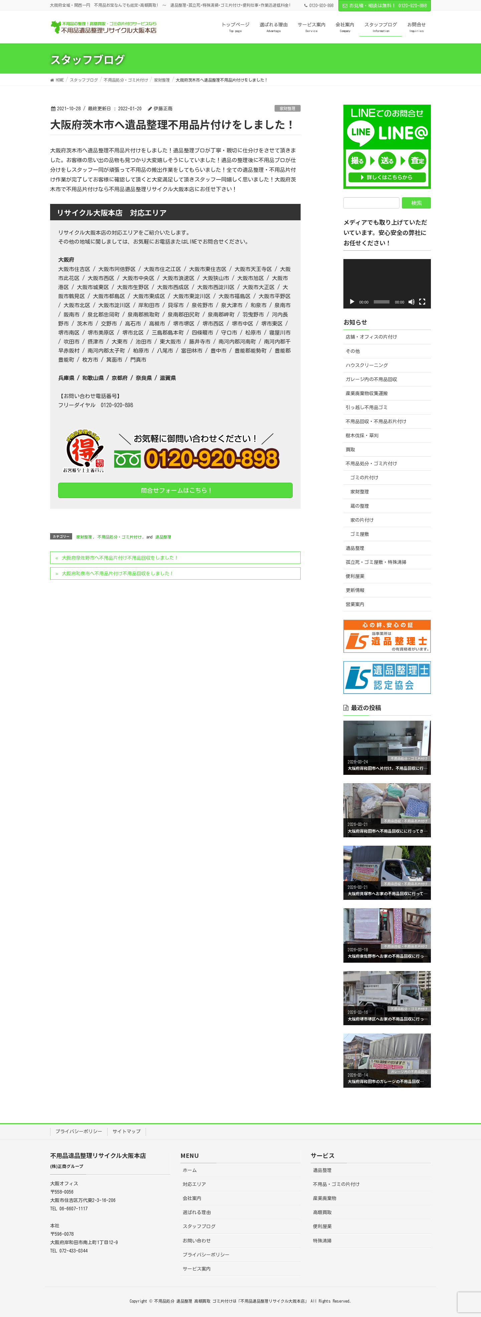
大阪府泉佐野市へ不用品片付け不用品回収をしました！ (120, 558)
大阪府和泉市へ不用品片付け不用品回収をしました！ (118, 573)
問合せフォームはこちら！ (175, 490)
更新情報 (355, 590)
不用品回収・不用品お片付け (376, 421)
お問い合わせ (197, 1240)
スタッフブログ (199, 1226)
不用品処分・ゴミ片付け (120, 537)
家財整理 (288, 108)
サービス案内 (197, 1269)
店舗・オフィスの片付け (371, 337)
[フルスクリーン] (422, 301)
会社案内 (192, 1198)
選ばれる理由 (197, 1212)
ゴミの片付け (364, 477)
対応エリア (194, 1184)
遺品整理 (163, 537)
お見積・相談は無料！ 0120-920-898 (385, 5)
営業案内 (355, 604)
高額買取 (322, 1212)
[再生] (352, 301)
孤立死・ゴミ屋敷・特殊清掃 (376, 562)
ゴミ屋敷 (359, 534)
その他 (353, 351)
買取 (350, 449)
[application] (387, 284)
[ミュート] (411, 301)
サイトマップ (127, 1131)
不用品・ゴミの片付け (336, 1184)
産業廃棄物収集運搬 (367, 393)
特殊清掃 (322, 1240)
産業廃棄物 (324, 1198)
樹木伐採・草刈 (362, 435)
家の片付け (362, 520)
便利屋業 (355, 576)
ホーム (190, 1170)
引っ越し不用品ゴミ (367, 407)
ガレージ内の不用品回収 (371, 379)
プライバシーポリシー (78, 1131)
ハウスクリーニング (367, 365)
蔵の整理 (359, 506)
